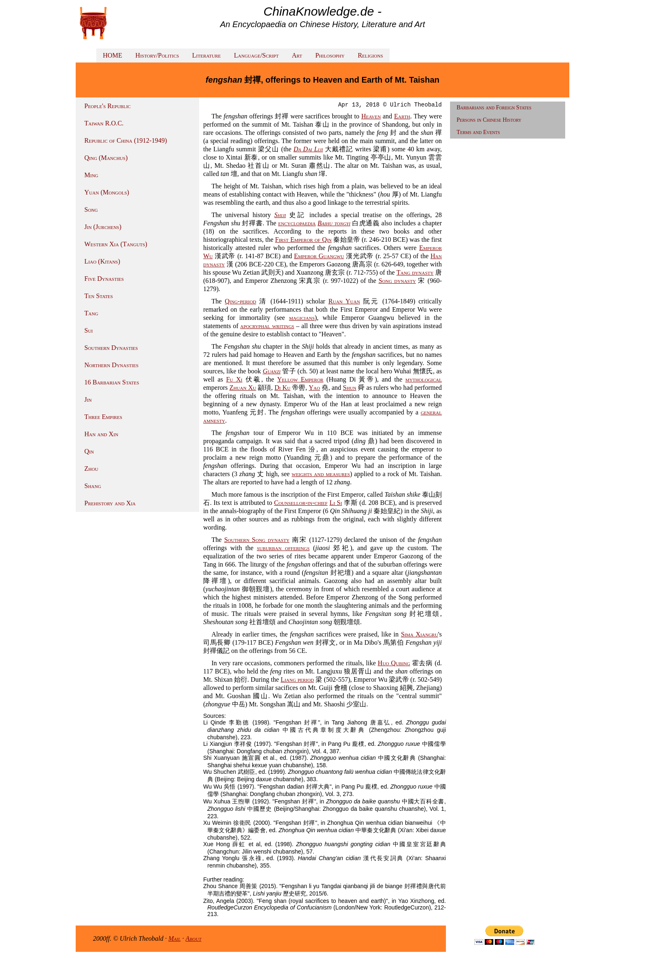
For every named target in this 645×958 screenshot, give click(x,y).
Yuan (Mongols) (106, 192)
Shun (349, 387)
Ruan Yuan (344, 301)
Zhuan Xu (243, 387)
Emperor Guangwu (319, 255)
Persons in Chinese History (489, 120)
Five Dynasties (104, 278)
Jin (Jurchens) (102, 226)
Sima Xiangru (419, 634)
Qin (89, 451)
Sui (88, 330)
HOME (112, 55)
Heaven (371, 116)
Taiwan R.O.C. (103, 123)
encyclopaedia (297, 223)
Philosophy (329, 55)
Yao (314, 387)
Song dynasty (397, 280)
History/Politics (157, 55)
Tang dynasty (415, 272)
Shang (92, 485)
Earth (402, 116)
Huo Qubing (394, 662)
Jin (88, 399)
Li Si (335, 502)
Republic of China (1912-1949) (125, 140)
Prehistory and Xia (110, 503)
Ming (91, 174)
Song (91, 209)
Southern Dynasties (111, 347)
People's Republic (107, 105)
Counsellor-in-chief (300, 502)
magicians (302, 317)
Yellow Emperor (300, 379)
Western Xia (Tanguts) (115, 244)
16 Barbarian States (111, 382)
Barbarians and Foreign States (494, 107)
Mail (174, 938)
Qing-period (240, 301)
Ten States (98, 295)
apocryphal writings (267, 325)
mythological (423, 379)
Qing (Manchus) (106, 157)
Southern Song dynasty (257, 539)
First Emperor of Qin (303, 239)
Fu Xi (234, 379)
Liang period (297, 679)
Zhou (91, 468)
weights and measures (321, 473)
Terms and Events (478, 132)
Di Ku (282, 387)
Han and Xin (101, 433)
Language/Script (256, 55)
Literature (206, 55)
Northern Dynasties (111, 364)
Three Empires (103, 416)
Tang (91, 313)
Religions (370, 55)
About (194, 938)
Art (297, 55)
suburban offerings (283, 547)
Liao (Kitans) (102, 261)
